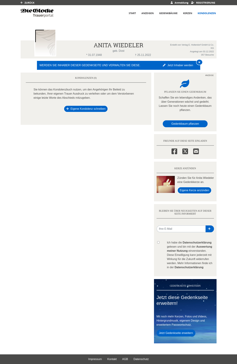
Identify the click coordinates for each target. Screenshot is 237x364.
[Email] (196, 150)
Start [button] (132, 13)
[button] (210, 228)
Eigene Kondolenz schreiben (86, 108)
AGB (125, 359)
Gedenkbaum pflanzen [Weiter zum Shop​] (185, 123)
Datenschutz (141, 359)
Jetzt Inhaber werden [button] (178, 65)
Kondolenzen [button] (207, 13)
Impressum (95, 359)
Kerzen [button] (187, 13)
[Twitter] (185, 150)
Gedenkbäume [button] (168, 13)
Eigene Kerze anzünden (194, 190)
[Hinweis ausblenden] (199, 62)
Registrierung (203, 2)
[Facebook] (174, 150)
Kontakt (112, 359)
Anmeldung (179, 2)
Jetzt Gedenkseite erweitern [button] (176, 333)
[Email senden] (181, 228)
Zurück (27, 2)
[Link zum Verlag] (37, 13)
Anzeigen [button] (147, 13)
